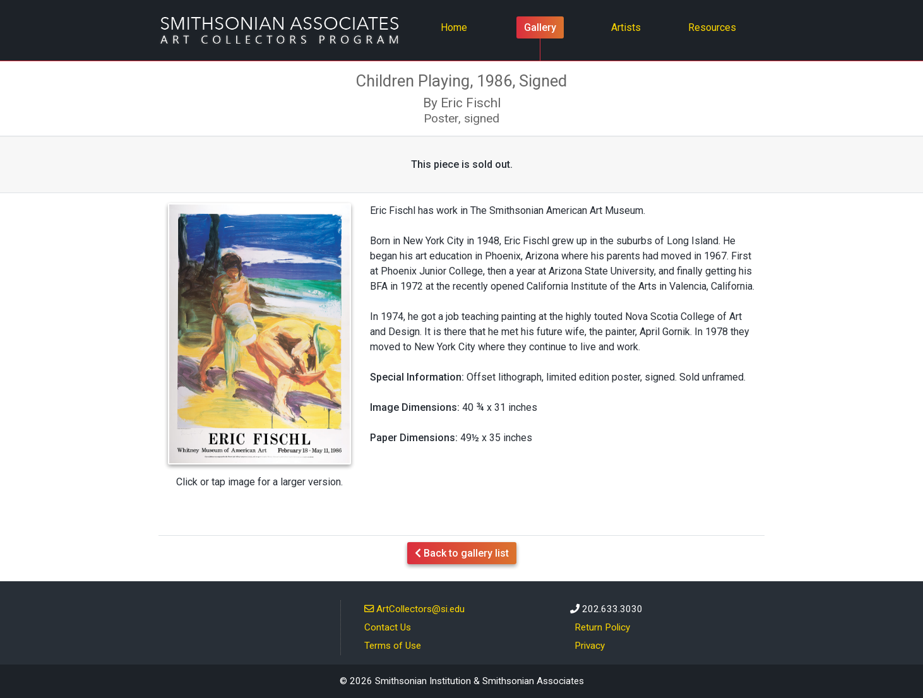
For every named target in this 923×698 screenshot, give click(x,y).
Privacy (590, 645)
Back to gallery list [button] (462, 553)
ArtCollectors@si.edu (414, 608)
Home (458, 26)
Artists (626, 27)
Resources (712, 27)
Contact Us (387, 627)
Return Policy (602, 627)
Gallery (540, 27)
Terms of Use (392, 645)
